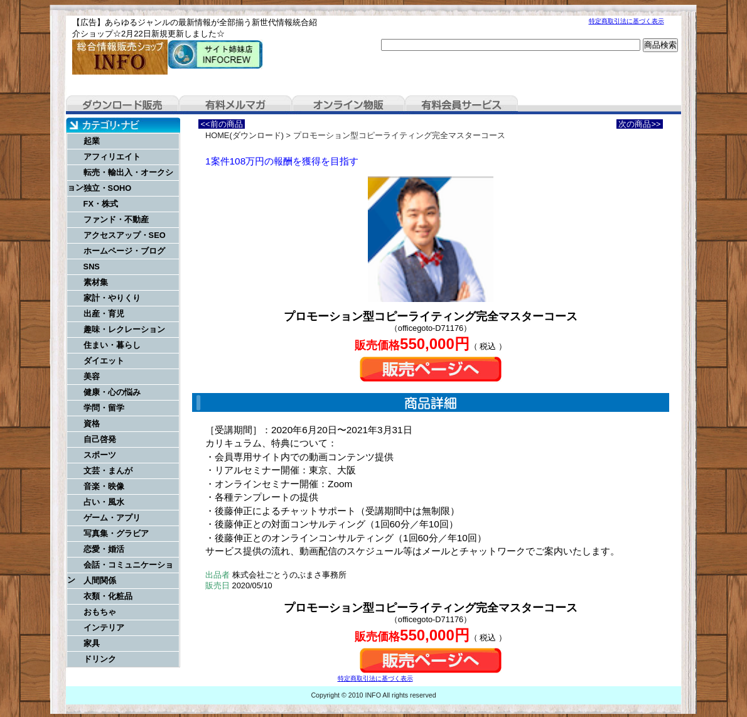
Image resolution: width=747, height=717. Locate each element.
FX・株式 (100, 203)
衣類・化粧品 (107, 596)
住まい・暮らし (112, 345)
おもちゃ (99, 612)
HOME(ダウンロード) (244, 135)
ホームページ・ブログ (124, 251)
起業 (91, 141)
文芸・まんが (107, 470)
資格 (91, 423)
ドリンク (99, 659)
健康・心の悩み (112, 392)
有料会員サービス (461, 104)
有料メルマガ (235, 104)
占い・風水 (103, 502)
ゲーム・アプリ (112, 517)
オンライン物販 (348, 104)
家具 (91, 643)
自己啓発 (99, 439)
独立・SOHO (107, 188)
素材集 (95, 282)
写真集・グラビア (116, 533)
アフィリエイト (112, 156)
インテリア (103, 627)
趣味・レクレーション (124, 329)
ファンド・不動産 (116, 219)
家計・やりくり (112, 298)
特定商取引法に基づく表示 (626, 21)
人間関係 (99, 580)
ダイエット (103, 360)
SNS (91, 266)
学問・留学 (103, 407)
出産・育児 (103, 313)
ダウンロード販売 (122, 104)
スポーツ (99, 455)
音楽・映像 (103, 486)
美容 (91, 376)
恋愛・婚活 (103, 549)
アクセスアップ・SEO (124, 235)
